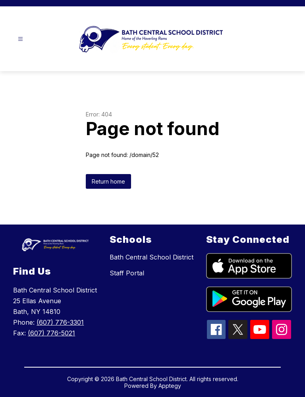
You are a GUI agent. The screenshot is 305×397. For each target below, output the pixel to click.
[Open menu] (20, 39)
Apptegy (169, 385)
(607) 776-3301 (60, 322)
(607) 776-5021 (51, 333)
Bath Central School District (151, 257)
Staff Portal (127, 273)
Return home (108, 181)
